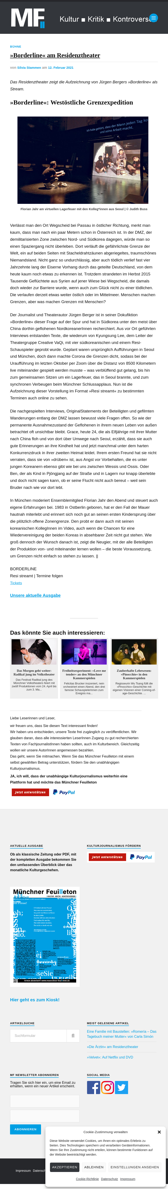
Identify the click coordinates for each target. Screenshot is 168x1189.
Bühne (16, 46)
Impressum (127, 1179)
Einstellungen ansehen (135, 1167)
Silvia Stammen (30, 72)
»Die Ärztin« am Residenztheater (112, 1051)
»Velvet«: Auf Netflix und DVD (110, 1061)
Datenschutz (109, 1179)
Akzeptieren (64, 1167)
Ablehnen (94, 1167)
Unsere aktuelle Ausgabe (39, 599)
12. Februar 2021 (63, 72)
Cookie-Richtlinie (87, 1179)
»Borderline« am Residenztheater (75, 57)
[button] (159, 1132)
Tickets (16, 586)
